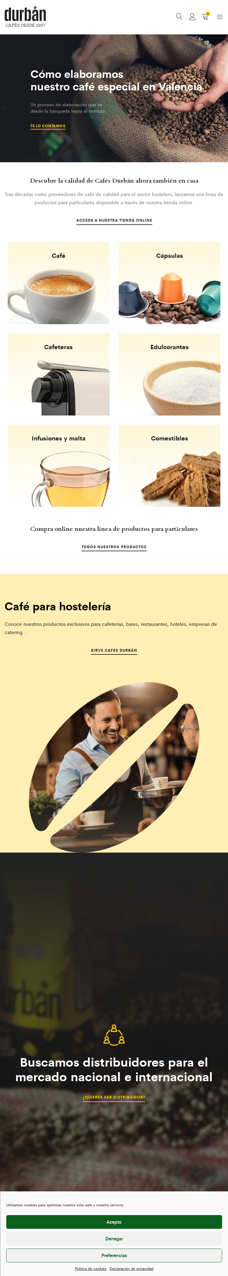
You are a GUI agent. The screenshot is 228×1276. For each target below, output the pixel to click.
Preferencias (114, 1255)
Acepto (114, 1221)
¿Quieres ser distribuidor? (114, 1097)
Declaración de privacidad (131, 1268)
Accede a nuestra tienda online (114, 220)
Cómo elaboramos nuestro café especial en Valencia (118, 81)
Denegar (114, 1238)
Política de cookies (91, 1268)
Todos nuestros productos (114, 547)
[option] (114, 99)
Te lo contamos (47, 125)
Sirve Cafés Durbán (114, 651)
